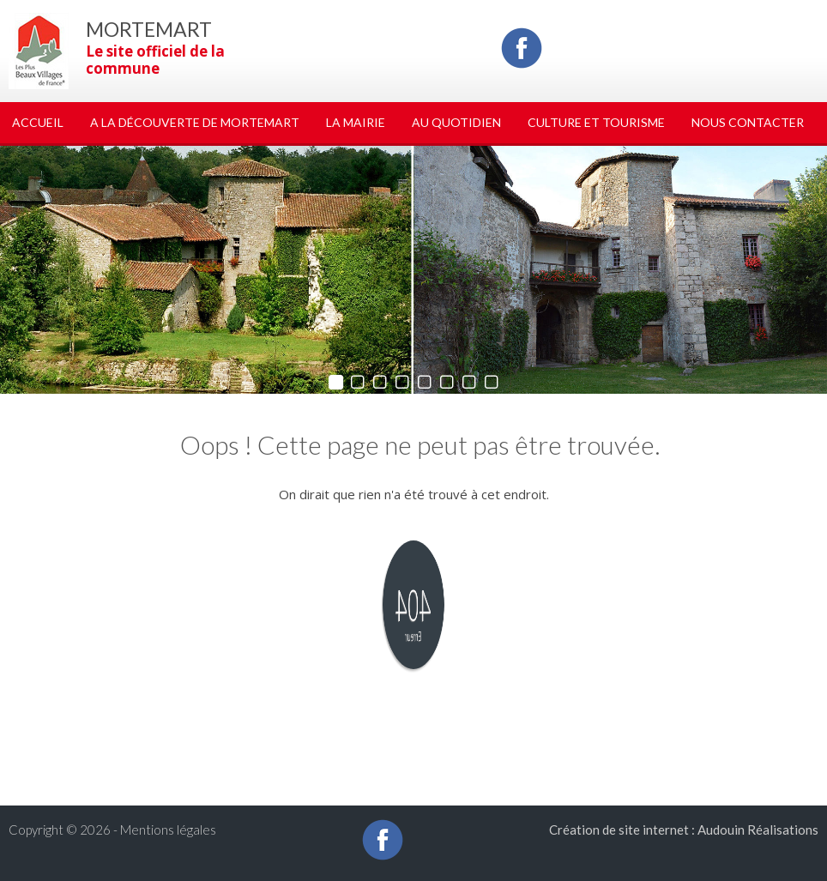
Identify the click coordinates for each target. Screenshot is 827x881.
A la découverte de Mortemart (194, 122)
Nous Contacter (747, 122)
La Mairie (355, 122)
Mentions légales (168, 829)
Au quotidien (456, 122)
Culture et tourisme (596, 122)
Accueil (37, 122)
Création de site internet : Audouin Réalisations (683, 829)
